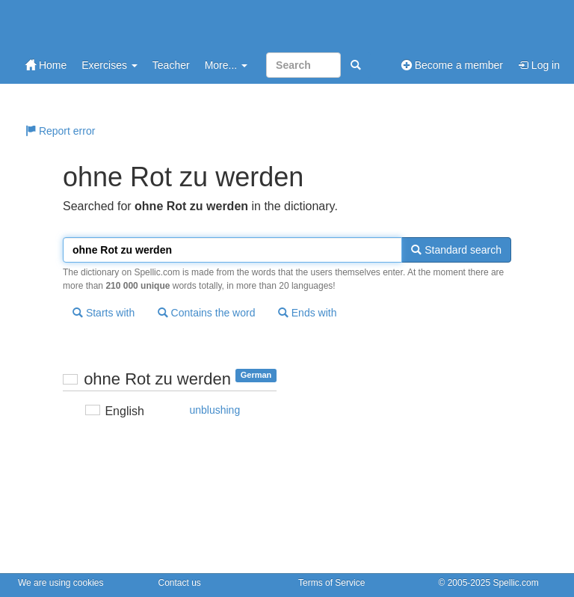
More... (226, 65)
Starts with (103, 313)
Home (46, 65)
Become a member (452, 65)
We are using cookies (61, 583)
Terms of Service (331, 583)
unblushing (214, 410)
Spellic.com (515, 583)
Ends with (307, 313)
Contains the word (207, 313)
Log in (539, 65)
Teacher (171, 65)
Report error (60, 131)
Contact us (179, 583)
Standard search (456, 250)
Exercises (109, 65)
